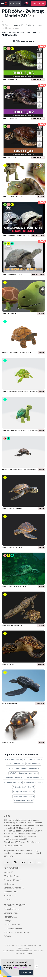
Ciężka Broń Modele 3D (23, 791)
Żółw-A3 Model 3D (9, 80)
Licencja (7, 920)
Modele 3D (8, 872)
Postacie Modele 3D (33, 759)
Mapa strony (28, 953)
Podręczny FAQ (10, 917)
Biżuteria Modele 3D (34, 778)
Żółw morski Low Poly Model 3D (14, 586)
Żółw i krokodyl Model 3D (12, 625)
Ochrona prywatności (13, 928)
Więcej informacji (20, 967)
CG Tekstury (9, 884)
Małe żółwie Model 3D (10, 703)
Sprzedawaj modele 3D (14, 888)
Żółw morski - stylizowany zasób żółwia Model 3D (22, 391)
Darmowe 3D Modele (13, 880)
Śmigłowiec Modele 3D (23, 787)
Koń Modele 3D (33, 764)
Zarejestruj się (38, 3)
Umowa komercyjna (12, 924)
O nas (7, 815)
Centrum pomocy (11, 913)
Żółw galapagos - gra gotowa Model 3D (17, 236)
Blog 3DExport (10, 895)
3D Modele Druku (11, 876)
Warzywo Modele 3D (13, 778)
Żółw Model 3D (8, 664)
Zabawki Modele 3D (13, 782)
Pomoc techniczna (12, 909)
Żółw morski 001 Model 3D (12, 547)
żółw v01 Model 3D (9, 313)
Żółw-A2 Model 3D (9, 119)
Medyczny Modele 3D (33, 782)
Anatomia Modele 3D (23, 801)
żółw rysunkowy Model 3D (12, 197)
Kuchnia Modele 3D (15, 764)
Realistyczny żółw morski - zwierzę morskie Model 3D (23, 469)
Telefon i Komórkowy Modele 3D (23, 773)
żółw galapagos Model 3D (12, 274)
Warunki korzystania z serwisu (16, 932)
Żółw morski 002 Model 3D (12, 508)
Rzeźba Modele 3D (13, 759)
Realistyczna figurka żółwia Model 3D (16, 352)
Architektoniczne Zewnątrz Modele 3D (23, 768)
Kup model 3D (11, 868)
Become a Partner (11, 891)
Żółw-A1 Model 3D (9, 158)
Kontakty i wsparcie (15, 904)
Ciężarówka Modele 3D (23, 796)
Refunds (7, 936)
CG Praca (8, 899)
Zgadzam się (26, 972)
